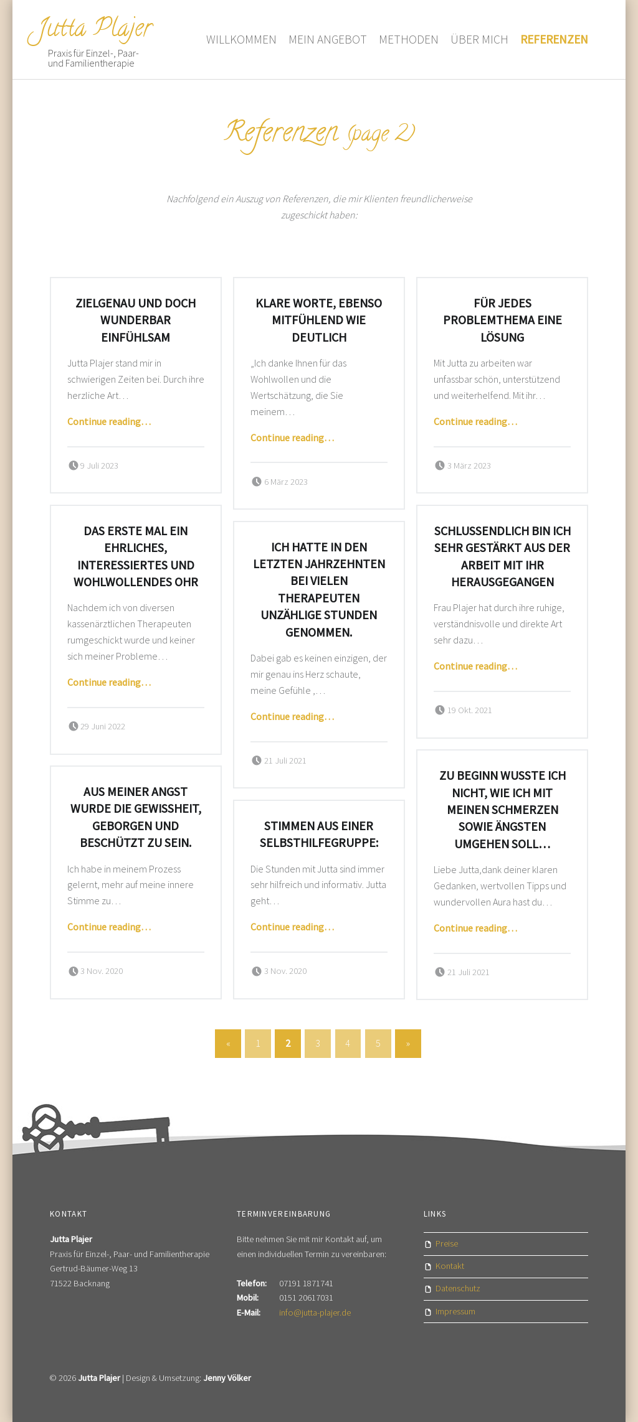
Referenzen (554, 39)
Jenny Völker (227, 1377)
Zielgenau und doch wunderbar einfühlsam (135, 320)
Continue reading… (109, 421)
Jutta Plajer (94, 30)
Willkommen (241, 39)
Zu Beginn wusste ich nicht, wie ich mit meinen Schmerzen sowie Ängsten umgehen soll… (502, 809)
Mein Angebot (327, 39)
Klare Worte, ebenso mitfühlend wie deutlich (318, 320)
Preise (447, 1243)
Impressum (455, 1311)
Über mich (479, 39)
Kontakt (450, 1265)
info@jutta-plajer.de (315, 1312)
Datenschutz (458, 1288)
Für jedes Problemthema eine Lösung (502, 320)
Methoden (409, 39)
